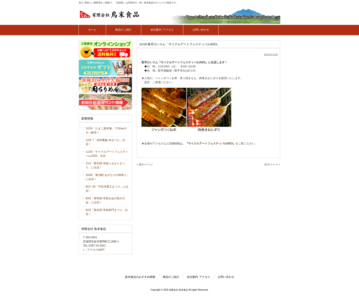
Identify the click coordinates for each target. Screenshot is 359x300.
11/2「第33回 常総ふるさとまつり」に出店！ (105, 165)
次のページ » (272, 164)
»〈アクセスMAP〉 (95, 249)
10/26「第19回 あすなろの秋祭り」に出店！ (107, 177)
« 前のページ (145, 164)
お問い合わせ (226, 277)
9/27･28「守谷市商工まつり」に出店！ (107, 188)
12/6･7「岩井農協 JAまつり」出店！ (105, 142)
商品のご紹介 (171, 277)
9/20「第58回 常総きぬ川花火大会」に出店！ (105, 200)
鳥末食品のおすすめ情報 (140, 277)
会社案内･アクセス (198, 277)
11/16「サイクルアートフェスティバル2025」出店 (107, 153)
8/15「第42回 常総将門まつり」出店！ (107, 212)
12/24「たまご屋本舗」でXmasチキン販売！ (106, 130)
